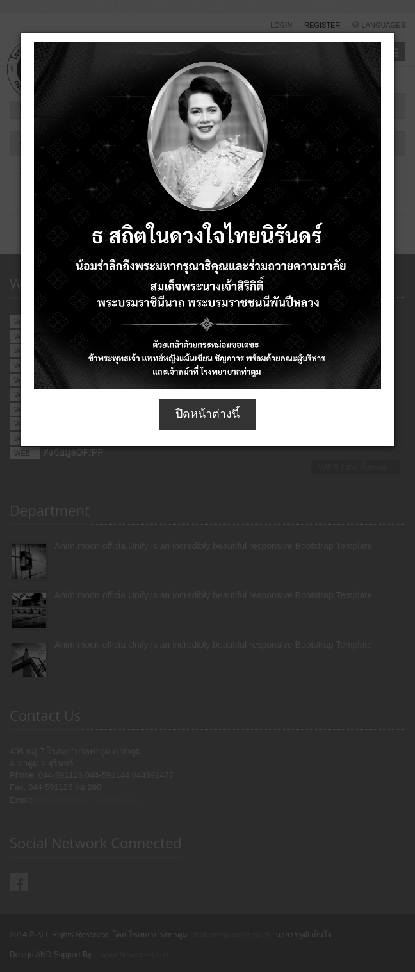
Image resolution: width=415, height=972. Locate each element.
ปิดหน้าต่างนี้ (207, 414)
